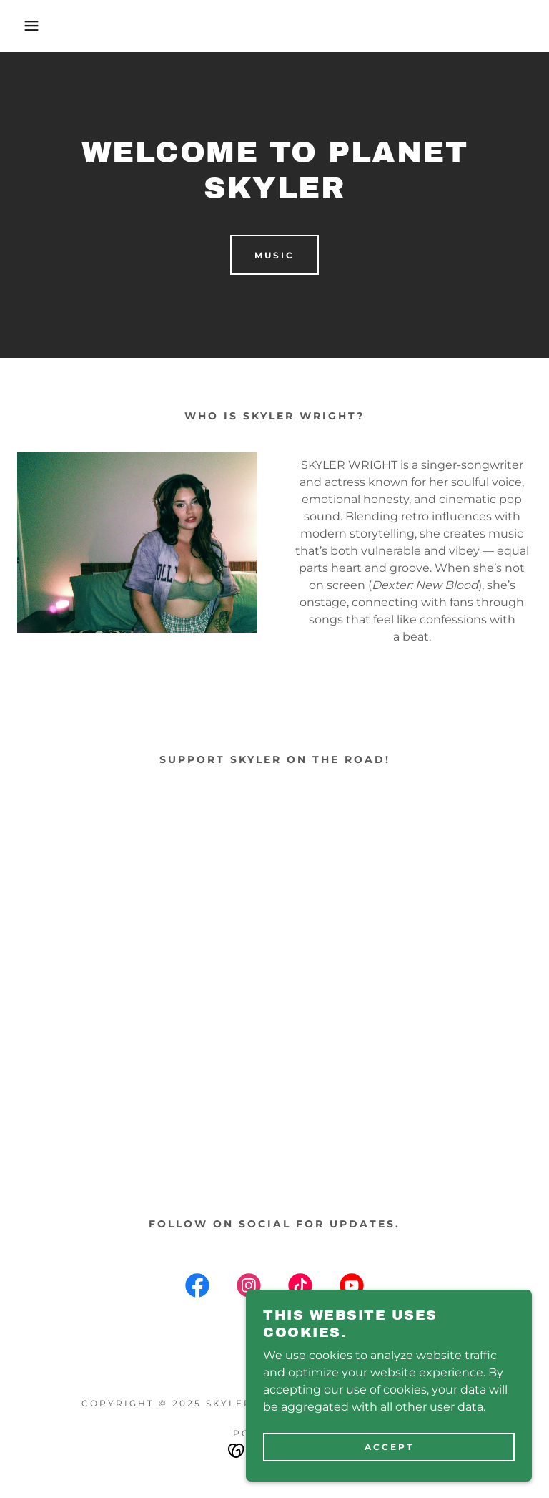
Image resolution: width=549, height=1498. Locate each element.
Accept (389, 1446)
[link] (197, 1288)
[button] (27, 25)
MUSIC (274, 255)
